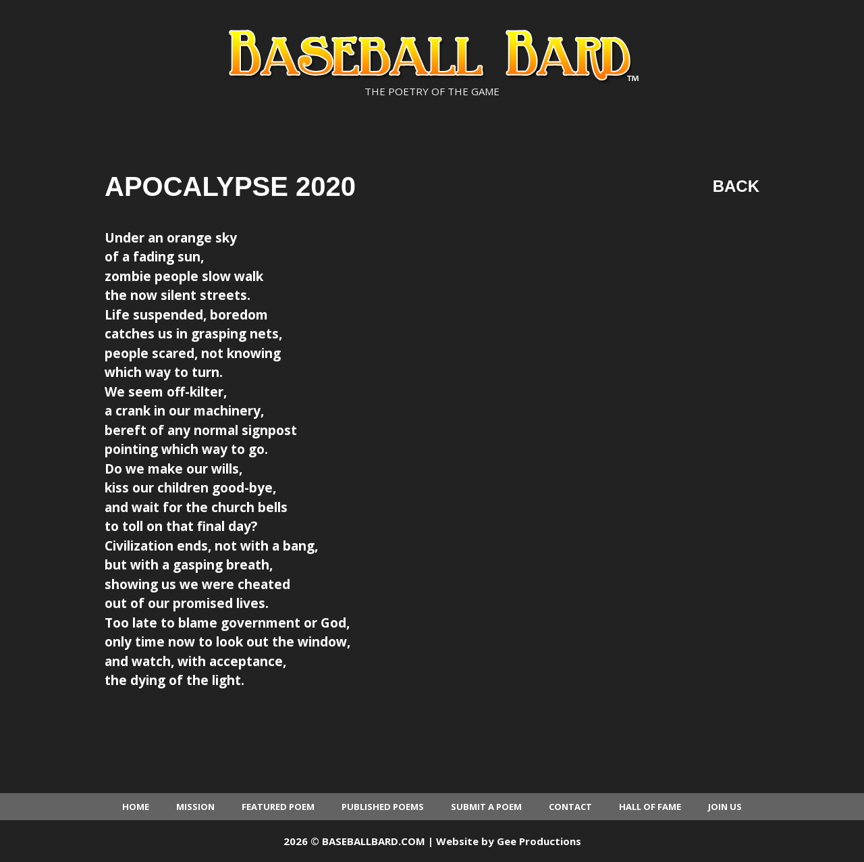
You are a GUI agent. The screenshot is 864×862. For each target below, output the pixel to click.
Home (135, 807)
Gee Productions (539, 841)
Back (736, 186)
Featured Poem (278, 807)
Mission (195, 807)
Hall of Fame (650, 807)
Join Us (725, 807)
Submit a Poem (486, 807)
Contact (570, 807)
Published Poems (383, 807)
